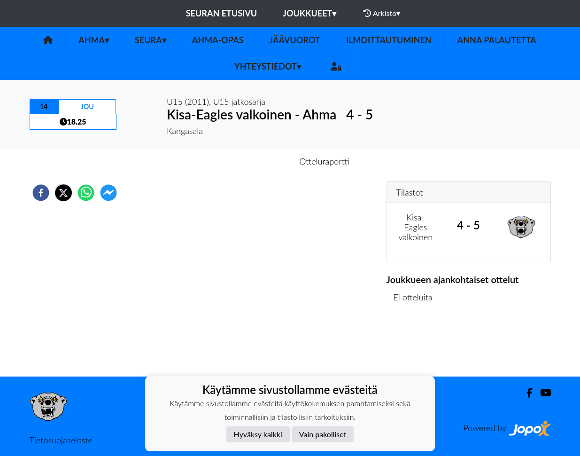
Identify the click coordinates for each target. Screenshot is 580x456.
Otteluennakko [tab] (257, 161)
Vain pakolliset (323, 434)
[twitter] (63, 192)
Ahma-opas (218, 40)
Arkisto (381, 13)
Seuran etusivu (221, 13)
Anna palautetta (496, 40)
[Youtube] (542, 393)
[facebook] (40, 192)
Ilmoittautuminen (389, 40)
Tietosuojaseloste (61, 440)
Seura (150, 40)
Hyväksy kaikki (258, 434)
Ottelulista (417, 344)
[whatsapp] (85, 192)
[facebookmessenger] (108, 192)
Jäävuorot (294, 40)
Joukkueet (309, 13)
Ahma (93, 40)
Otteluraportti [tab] (324, 161)
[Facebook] (526, 393)
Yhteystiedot (267, 66)
